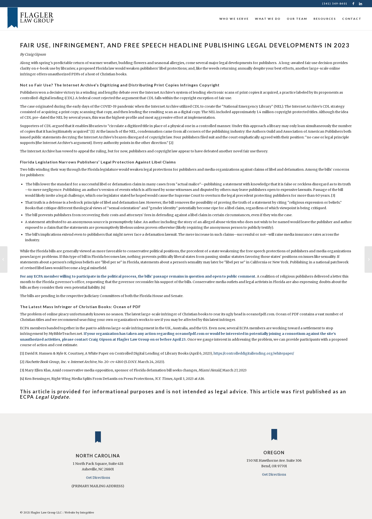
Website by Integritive (79, 512)
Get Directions (98, 477)
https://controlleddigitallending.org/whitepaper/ (254, 353)
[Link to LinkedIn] (361, 3)
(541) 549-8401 (334, 3)
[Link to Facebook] (353, 3)
